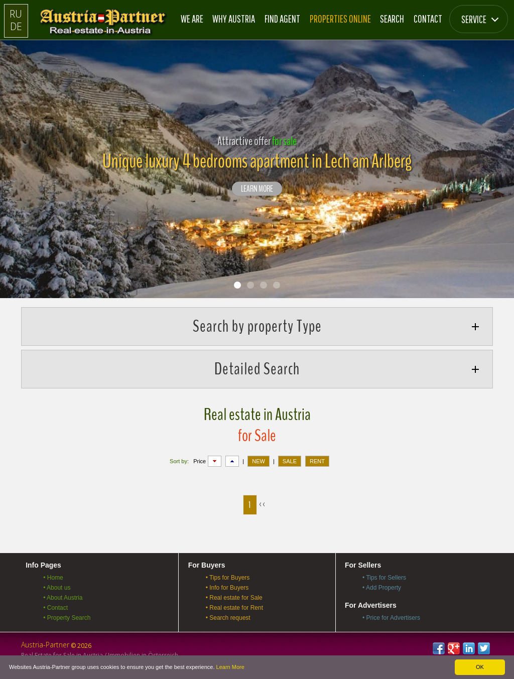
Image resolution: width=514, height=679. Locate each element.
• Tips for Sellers (384, 577)
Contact (428, 19)
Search (392, 19)
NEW (258, 461)
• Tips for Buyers (228, 577)
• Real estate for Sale (234, 597)
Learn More (230, 667)
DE (16, 26)
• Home (53, 577)
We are (192, 19)
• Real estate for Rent (234, 607)
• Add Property (381, 587)
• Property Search (66, 617)
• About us (56, 587)
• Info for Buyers (227, 587)
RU (16, 14)
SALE (290, 461)
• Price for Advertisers (391, 617)
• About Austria (62, 597)
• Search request (228, 617)
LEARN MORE (257, 189)
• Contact (55, 607)
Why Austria (233, 19)
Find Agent (282, 19)
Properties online (340, 19)
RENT (317, 461)
